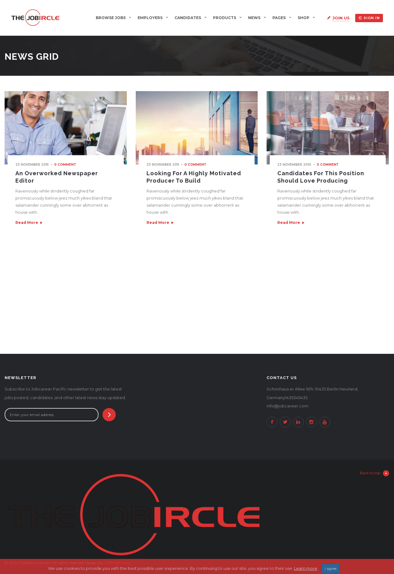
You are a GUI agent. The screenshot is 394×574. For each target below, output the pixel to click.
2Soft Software (117, 562)
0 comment (65, 165)
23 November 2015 (32, 165)
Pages (279, 17)
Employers (150, 17)
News (254, 17)
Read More (26, 222)
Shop (303, 17)
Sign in (369, 18)
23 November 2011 (163, 165)
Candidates (188, 17)
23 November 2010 (294, 165)
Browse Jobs (111, 17)
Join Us (341, 17)
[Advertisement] (197, 300)
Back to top (374, 473)
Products (224, 17)
